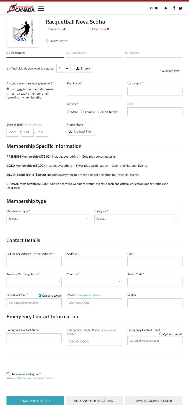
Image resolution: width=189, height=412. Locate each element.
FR (165, 8)
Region (131, 295)
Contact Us (55, 29)
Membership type (18, 211)
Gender (72, 104)
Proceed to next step (35, 400)
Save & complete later (154, 400)
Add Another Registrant (94, 400)
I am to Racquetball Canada (30, 89)
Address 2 (73, 253)
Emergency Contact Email (154, 330)
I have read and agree (31, 376)
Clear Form (99, 29)
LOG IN (153, 8)
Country (73, 274)
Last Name (135, 83)
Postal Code (135, 274)
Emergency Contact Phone (91, 331)
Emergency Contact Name (23, 330)
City (130, 253)
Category (101, 211)
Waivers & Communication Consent (31, 378)
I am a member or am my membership (28, 95)
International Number (89, 295)
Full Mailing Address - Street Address (30, 253)
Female (88, 112)
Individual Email (34, 295)
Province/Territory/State (23, 274)
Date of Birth (24, 124)
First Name (74, 83)
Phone (84, 295)
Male (72, 112)
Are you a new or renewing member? (30, 83)
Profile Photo (75, 124)
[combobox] (48, 219)
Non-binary (108, 112)
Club (130, 104)
